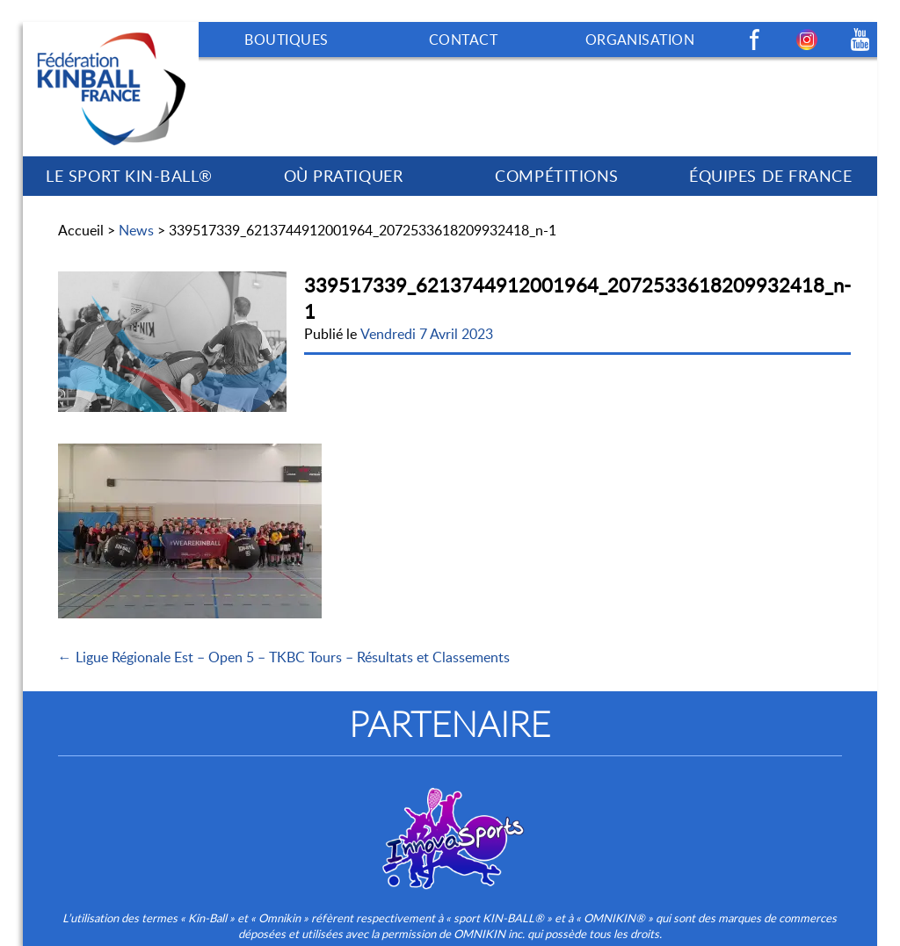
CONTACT (463, 39)
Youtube (859, 39)
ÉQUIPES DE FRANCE (770, 175)
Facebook (754, 39)
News (136, 230)
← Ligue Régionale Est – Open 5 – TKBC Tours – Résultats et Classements (284, 657)
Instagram (806, 39)
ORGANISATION (640, 39)
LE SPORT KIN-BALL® (129, 175)
